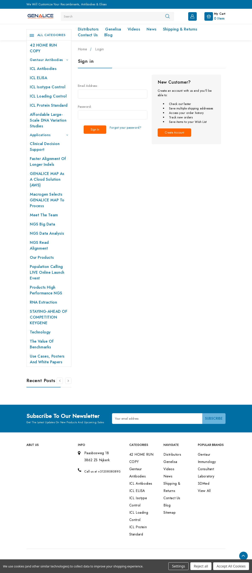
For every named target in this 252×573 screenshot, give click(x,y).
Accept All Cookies (231, 566)
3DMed (204, 483)
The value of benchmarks (42, 344)
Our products (42, 257)
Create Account (174, 132)
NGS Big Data (42, 224)
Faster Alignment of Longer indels (48, 161)
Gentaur (204, 454)
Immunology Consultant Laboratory (207, 469)
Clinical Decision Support (45, 146)
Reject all (201, 566)
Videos (134, 29)
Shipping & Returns (180, 29)
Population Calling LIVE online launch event (47, 272)
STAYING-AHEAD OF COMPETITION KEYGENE (48, 317)
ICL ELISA (38, 78)
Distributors (88, 29)
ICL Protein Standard (49, 105)
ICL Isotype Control (47, 87)
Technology (40, 332)
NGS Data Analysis (47, 233)
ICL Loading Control (48, 96)
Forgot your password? (125, 127)
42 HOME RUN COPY (43, 48)
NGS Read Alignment (39, 245)
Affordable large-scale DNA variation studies (48, 120)
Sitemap (169, 512)
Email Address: (88, 86)
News (151, 29)
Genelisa (113, 29)
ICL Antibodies (43, 68)
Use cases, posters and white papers (47, 359)
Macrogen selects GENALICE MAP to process (47, 200)
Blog (108, 35)
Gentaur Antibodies (49, 59)
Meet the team (44, 215)
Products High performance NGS (46, 290)
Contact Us (88, 35)
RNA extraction (43, 302)
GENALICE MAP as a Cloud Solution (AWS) (47, 179)
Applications (49, 134)
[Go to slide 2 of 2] (60, 381)
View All (204, 490)
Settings (178, 566)
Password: (85, 107)
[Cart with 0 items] (212, 16)
